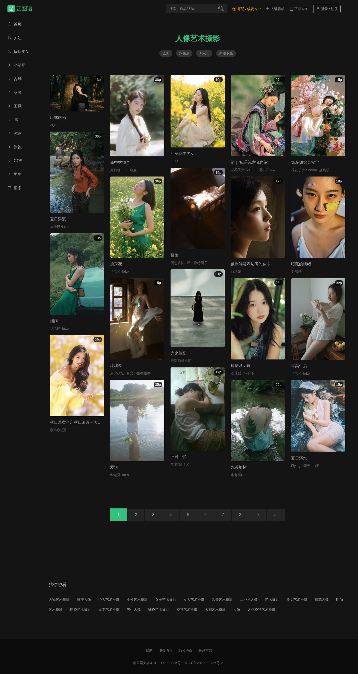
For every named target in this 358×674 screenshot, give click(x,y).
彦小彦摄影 (58, 430)
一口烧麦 (130, 170)
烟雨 (54, 321)
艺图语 (24, 8)
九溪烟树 (239, 467)
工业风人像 (249, 600)
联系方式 (205, 650)
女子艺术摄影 (165, 600)
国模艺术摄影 (80, 609)
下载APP (299, 9)
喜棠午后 (299, 366)
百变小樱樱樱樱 (138, 373)
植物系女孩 (241, 365)
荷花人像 (322, 600)
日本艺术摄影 (108, 609)
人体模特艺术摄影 (261, 609)
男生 (14, 174)
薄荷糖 (115, 170)
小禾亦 (248, 373)
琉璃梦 (116, 365)
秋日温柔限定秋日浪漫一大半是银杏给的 (86, 422)
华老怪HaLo (59, 227)
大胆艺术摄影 (215, 609)
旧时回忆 (178, 457)
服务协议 (166, 650)
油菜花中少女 (182, 153)
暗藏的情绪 (301, 264)
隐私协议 (185, 650)
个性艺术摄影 (137, 600)
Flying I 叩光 (300, 466)
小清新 (16, 65)
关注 (14, 38)
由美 (316, 466)
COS (14, 161)
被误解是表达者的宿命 (250, 264)
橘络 (175, 255)
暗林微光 (58, 117)
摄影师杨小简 (181, 361)
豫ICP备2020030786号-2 (203, 663)
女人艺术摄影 (193, 600)
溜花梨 (236, 373)
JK (12, 120)
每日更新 (18, 51)
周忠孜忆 (177, 263)
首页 (14, 24)
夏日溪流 (58, 219)
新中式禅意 (120, 162)
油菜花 (116, 264)
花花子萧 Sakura (244, 170)
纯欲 (14, 133)
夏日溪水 (299, 458)
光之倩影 (178, 353)
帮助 (149, 650)
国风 (14, 106)
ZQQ (53, 125)
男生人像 (134, 609)
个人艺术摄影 (108, 600)
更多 (14, 188)
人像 (236, 609)
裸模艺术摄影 (158, 609)
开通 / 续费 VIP (246, 9)
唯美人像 (84, 600)
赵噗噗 (324, 170)
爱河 (114, 467)
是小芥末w (267, 170)
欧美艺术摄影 (222, 600)
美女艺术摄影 (296, 600)
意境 (14, 92)
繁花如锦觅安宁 (305, 162)
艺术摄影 (272, 600)
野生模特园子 (197, 263)
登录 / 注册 (327, 9)
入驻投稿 (275, 9)
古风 (14, 79)
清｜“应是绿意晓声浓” (250, 162)
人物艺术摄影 (59, 600)
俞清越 (236, 271)
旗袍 (14, 147)
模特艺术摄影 (187, 609)
